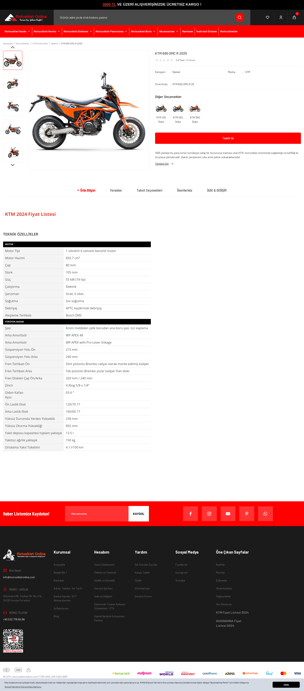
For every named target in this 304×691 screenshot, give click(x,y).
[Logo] (25, 17)
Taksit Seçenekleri (149, 190)
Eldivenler (221, 580)
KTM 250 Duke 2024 (178, 120)
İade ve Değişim (103, 596)
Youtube (180, 580)
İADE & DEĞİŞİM (216, 190)
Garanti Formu (143, 596)
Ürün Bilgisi (87, 190)
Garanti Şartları (103, 588)
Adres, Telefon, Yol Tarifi (68, 588)
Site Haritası (142, 588)
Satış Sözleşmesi (104, 564)
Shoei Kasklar (224, 588)
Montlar (220, 572)
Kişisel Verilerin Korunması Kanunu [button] (23, 686)
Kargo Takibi (142, 572)
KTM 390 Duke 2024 (195, 120)
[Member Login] (281, 17)
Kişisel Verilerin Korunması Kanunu (109, 618)
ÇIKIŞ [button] (286, 684)
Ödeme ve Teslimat (105, 572)
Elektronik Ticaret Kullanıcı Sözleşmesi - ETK (109, 606)
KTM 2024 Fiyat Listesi (30, 214)
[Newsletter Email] (107, 513)
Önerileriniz (184, 190)
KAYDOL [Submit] (139, 513)
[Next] (12, 165)
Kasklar (220, 564)
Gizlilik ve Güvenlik (104, 580)
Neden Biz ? (60, 572)
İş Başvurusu (61, 608)
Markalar (59, 580)
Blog (56, 616)
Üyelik (138, 580)
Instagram (181, 572)
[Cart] (294, 17)
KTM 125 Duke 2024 (161, 120)
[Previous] (12, 47)
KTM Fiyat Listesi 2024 (232, 612)
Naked (176, 72)
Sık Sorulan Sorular (146, 564)
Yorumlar (116, 190)
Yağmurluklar (223, 596)
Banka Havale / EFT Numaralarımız (65, 598)
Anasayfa (59, 564)
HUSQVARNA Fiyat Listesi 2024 (228, 623)
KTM (247, 72)
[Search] (152, 17)
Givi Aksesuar (224, 604)
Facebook (181, 564)
